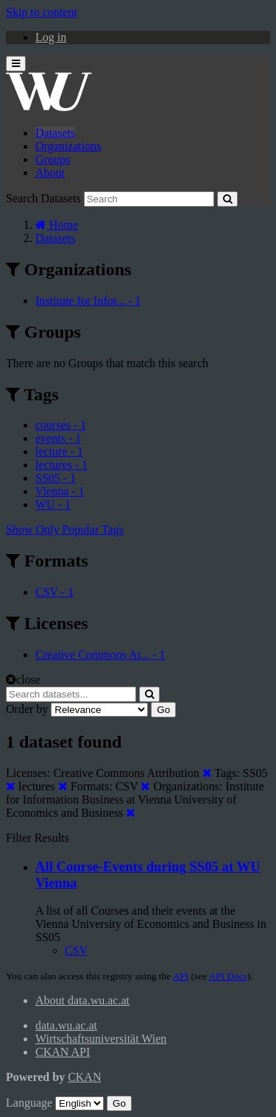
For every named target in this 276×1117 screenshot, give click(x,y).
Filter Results (37, 837)
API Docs (228, 976)
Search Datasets (43, 198)
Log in (50, 37)
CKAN (84, 1077)
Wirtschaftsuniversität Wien (100, 1038)
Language (29, 1102)
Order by (27, 709)
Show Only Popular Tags (65, 529)
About (50, 172)
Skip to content (41, 12)
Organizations (68, 146)
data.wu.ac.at (66, 1025)
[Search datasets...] (71, 694)
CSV (76, 950)
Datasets (55, 133)
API (180, 976)
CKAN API (62, 1052)
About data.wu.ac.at (82, 1000)
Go (163, 709)
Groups (52, 159)
